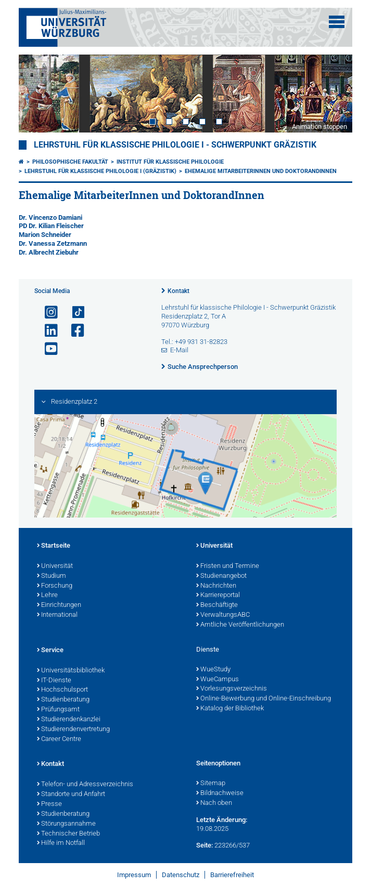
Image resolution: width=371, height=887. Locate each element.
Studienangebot (221, 576)
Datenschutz (180, 875)
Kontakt (178, 291)
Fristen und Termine (227, 566)
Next (334, 94)
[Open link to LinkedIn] (46, 331)
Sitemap (210, 783)
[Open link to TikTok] (73, 312)
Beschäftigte (217, 605)
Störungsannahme (66, 824)
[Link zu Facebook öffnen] (73, 331)
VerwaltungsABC (223, 615)
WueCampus (217, 679)
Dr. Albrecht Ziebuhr (49, 252)
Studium (51, 576)
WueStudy (213, 669)
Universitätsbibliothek (71, 671)
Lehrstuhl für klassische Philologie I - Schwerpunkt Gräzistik (175, 145)
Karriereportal (218, 595)
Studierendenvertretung (73, 729)
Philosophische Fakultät (70, 161)
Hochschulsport (62, 690)
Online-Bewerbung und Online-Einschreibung (263, 699)
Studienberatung (63, 700)
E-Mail (179, 350)
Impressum (134, 875)
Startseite (53, 546)
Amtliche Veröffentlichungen (240, 625)
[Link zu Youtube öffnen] (46, 349)
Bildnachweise (220, 793)
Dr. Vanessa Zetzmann (53, 243)
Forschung (54, 586)
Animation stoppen (319, 126)
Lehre (47, 595)
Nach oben (214, 803)
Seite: (204, 845)
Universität (55, 566)
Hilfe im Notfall (61, 843)
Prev (37, 94)
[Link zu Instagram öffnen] (46, 312)
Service (50, 650)
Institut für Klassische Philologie (170, 161)
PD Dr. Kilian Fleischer (51, 226)
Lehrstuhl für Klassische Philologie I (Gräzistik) (100, 171)
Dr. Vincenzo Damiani (50, 217)
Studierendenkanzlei (68, 719)
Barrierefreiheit (232, 875)
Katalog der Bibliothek (230, 708)
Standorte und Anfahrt (71, 794)
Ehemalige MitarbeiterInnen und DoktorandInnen (261, 171)
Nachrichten (216, 586)
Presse (49, 804)
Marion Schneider (45, 235)
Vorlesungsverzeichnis (231, 689)
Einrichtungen (59, 605)
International (57, 615)
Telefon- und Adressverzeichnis (85, 784)
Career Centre (59, 739)
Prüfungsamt (58, 709)
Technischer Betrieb (68, 834)
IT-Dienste (54, 680)
